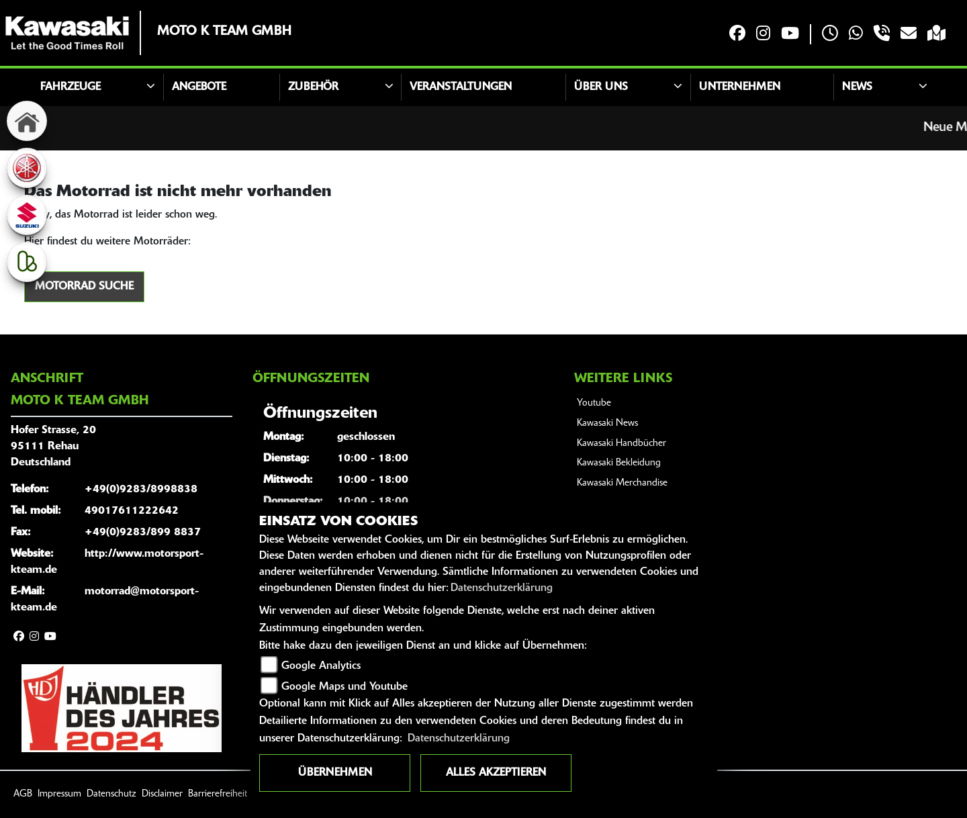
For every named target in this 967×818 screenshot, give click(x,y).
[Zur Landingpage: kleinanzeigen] (27, 262)
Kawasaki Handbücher (621, 444)
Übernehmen (335, 773)
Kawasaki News (607, 423)
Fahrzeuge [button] (70, 87)
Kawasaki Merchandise (622, 483)
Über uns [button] (601, 87)
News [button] (857, 87)
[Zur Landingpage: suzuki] (27, 215)
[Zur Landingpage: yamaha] (27, 168)
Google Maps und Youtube (344, 687)
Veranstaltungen (461, 87)
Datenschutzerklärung (502, 588)
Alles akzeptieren (496, 773)
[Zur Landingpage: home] (27, 121)
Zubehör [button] (313, 87)
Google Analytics (321, 666)
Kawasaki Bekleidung (619, 463)
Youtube (594, 403)
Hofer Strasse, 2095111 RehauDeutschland (53, 446)
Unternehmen (739, 87)
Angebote (199, 87)
